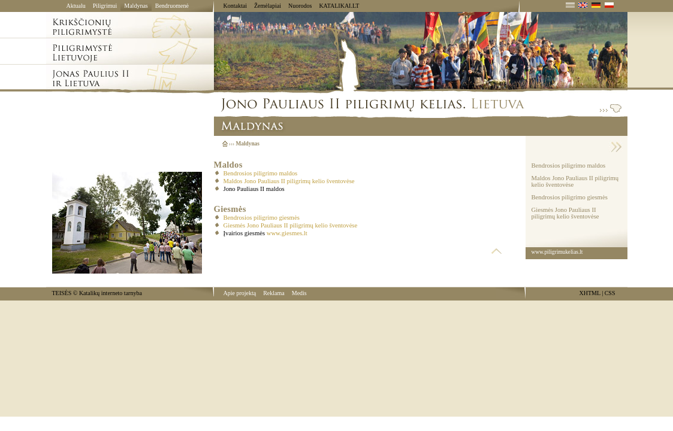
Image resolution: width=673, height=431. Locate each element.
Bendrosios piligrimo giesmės (262, 217)
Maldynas (135, 5)
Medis (299, 293)
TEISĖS (62, 293)
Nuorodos (300, 5)
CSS (610, 293)
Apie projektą (240, 293)
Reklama (274, 293)
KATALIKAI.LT (339, 5)
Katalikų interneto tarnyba (110, 293)
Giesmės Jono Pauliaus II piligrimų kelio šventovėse (291, 225)
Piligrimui (105, 5)
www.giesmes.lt (287, 233)
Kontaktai (235, 5)
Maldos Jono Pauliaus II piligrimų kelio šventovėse (289, 181)
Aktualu (76, 5)
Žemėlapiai (267, 5)
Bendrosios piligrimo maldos (261, 173)
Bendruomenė (172, 5)
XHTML (590, 293)
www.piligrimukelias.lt (557, 252)
